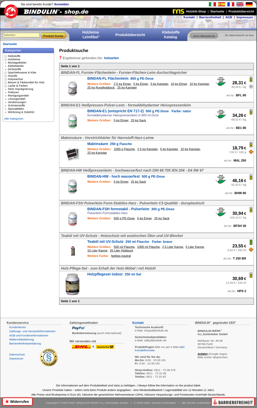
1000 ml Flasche (148, 247)
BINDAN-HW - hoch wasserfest (126, 176)
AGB (228, 17)
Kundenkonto (17, 327)
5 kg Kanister (159, 84)
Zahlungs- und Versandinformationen (32, 331)
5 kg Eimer (140, 84)
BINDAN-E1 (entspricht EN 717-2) (139, 111)
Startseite (10, 44)
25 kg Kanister (127, 87)
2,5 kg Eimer (122, 84)
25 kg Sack (138, 120)
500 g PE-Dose (124, 218)
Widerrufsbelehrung (21, 339)
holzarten (111, 58)
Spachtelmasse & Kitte (22, 72)
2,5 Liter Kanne (172, 247)
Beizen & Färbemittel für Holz (26, 82)
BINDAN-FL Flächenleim (120, 78)
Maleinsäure (109, 144)
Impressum (244, 17)
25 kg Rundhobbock (101, 87)
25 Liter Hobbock (121, 250)
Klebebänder (16, 65)
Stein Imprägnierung (20, 88)
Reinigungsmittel (18, 95)
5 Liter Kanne (195, 247)
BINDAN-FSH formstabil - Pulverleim (130, 209)
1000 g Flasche (124, 149)
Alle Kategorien (13, 118)
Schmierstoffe (16, 105)
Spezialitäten (16, 108)
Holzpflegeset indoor (114, 274)
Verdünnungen (17, 102)
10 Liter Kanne (97, 250)
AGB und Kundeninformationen (28, 335)
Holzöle (12, 75)
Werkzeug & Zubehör (21, 112)
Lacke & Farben (18, 85)
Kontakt (189, 17)
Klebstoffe (14, 56)
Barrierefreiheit (210, 17)
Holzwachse (15, 79)
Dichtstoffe (14, 69)
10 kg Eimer (179, 84)
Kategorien (13, 50)
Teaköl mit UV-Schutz (129, 242)
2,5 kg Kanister (147, 149)
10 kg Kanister (199, 84)
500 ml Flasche (124, 247)
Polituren (13, 92)
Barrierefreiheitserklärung (25, 343)
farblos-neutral (121, 256)
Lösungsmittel (16, 98)
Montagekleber (17, 62)
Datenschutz (17, 354)
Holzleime (14, 59)
